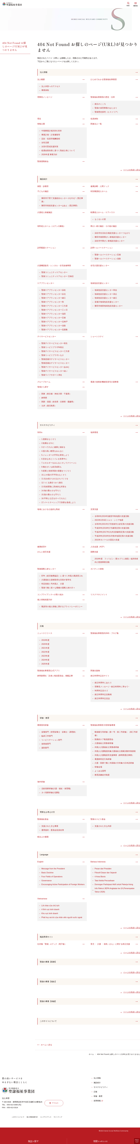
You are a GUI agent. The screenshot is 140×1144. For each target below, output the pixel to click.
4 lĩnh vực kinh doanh (50, 912)
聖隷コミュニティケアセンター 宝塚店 (57, 277)
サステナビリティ (48, 426)
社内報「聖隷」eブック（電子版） (51, 947)
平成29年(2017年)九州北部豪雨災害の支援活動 (114, 533)
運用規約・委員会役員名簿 (52, 832)
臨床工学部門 (47, 738)
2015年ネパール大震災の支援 (107, 541)
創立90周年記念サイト (100, 677)
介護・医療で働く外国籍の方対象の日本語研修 (114, 765)
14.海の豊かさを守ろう (51, 492)
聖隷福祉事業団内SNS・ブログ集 (105, 634)
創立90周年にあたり (103, 684)
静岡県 (44, 398)
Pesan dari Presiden (103, 871)
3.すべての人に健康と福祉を (53, 448)
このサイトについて (49, 1025)
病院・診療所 (43, 187)
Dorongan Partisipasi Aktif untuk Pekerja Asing (114, 887)
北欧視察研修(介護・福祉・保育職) (56, 790)
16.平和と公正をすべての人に (53, 499)
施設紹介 (44, 179)
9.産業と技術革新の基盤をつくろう (56, 472)
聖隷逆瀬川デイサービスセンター (55, 360)
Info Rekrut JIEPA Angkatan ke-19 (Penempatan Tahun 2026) (114, 892)
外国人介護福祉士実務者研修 (107, 749)
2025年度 (45, 665)
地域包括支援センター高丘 (106, 295)
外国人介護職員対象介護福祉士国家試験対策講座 (115, 753)
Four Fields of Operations (52, 879)
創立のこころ (100, 104)
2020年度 (45, 645)
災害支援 (94, 510)
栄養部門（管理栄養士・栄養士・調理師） (59, 734)
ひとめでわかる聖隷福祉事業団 (104, 80)
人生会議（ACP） (98, 548)
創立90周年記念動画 (103, 696)
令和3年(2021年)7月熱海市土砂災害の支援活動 (114, 525)
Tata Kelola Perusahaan (104, 883)
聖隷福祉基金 (43, 821)
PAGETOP (137, 1141)
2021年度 (45, 649)
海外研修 (41, 783)
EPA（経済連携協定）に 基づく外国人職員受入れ (62, 577)
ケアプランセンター (45, 284)
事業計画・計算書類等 (50, 135)
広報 (42, 627)
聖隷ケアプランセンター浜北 (53, 295)
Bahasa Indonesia (98, 864)
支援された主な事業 (49, 828)
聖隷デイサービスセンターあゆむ (55, 368)
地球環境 (94, 433)
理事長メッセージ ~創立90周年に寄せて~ (112, 688)
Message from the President (53, 871)
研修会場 (98, 769)
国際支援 (94, 553)
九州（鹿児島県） (48, 406)
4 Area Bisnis (100, 879)
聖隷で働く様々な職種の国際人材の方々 (58, 589)
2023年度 (45, 657)
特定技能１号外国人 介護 (52, 585)
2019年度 (45, 641)
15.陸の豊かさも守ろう (51, 495)
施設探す (33, 1141)
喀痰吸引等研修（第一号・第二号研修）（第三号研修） (116, 735)
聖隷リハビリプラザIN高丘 (52, 348)
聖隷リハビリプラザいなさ (52, 356)
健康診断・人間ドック (100, 187)
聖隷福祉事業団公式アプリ (48, 672)
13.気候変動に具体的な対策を (53, 488)
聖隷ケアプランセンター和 (52, 303)
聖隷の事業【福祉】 (49, 984)
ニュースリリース (44, 634)
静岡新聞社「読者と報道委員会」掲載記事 (55, 677)
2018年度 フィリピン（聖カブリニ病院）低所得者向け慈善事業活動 (116, 561)
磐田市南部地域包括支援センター (109, 307)
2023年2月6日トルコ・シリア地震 (109, 521)
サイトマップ (64, 1121)
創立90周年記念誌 (102, 700)
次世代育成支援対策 (49, 147)
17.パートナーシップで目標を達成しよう (58, 503)
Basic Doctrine (47, 875)
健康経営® (41, 548)
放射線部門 (46, 745)
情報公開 (41, 124)
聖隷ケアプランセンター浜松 (53, 291)
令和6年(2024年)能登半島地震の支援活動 (112, 517)
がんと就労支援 (43, 553)
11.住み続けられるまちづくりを (54, 480)
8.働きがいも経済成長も (51, 468)
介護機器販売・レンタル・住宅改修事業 (54, 266)
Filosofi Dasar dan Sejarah (106, 875)
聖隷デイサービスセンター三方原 (55, 352)
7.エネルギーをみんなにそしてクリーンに (59, 464)
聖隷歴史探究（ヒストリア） (107, 112)
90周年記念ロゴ (101, 692)
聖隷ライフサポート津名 (51, 376)
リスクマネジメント (99, 596)
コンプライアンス (50, 1121)
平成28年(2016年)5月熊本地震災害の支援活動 (114, 537)
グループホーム (43, 382)
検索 (128, 5)
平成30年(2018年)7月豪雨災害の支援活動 (112, 529)
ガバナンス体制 (97, 570)
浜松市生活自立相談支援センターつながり (112, 234)
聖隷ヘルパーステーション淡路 (108, 259)
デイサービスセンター (46, 337)
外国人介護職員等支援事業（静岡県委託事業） (114, 757)
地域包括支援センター (100, 284)
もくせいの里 (100, 220)
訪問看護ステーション (46, 248)
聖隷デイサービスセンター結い (54, 372)
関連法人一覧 (96, 124)
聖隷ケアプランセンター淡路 (53, 326)
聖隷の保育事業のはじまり (106, 108)
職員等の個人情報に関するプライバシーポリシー (61, 607)
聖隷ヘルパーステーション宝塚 (108, 255)
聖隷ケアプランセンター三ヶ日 (54, 310)
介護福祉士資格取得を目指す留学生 (56, 581)
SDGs (39, 433)
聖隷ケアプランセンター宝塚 (53, 318)
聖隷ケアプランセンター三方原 (54, 307)
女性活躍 (45, 143)
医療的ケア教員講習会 (104, 741)
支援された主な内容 (103, 828)
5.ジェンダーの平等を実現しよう (55, 456)
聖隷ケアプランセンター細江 (53, 299)
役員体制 (94, 119)
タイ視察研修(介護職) (50, 794)
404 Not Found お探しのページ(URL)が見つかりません (14, 46)
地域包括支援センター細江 (106, 299)
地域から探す (43, 388)
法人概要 (41, 80)
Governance (46, 883)
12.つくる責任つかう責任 (52, 484)
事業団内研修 (43, 727)
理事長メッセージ (44, 97)
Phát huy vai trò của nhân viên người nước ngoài (61, 920)
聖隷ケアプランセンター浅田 (53, 314)
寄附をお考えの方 (48, 814)
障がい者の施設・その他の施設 (104, 227)
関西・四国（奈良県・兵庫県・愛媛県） (58, 402)
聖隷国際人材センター (46, 570)
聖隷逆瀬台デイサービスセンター (55, 364)
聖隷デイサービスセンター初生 (54, 344)
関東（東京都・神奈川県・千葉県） (56, 394)
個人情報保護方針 (44, 601)
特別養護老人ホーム (99, 192)
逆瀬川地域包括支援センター (107, 303)
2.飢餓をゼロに (47, 444)
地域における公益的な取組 (48, 510)
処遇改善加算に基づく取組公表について (58, 151)
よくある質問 (100, 773)
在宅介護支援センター (100, 266)
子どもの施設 (43, 192)
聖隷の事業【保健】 (49, 1005)
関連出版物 (95, 672)
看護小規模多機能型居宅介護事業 (105, 382)
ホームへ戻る (46, 1049)
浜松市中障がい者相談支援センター (109, 242)
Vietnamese (42, 901)
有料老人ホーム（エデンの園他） (51, 227)
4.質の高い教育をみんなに (52, 452)
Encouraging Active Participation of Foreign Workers (63, 887)
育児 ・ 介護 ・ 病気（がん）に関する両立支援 (110, 947)
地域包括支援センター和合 (106, 291)
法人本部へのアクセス (50, 87)
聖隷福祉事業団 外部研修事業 (103, 727)
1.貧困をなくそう (48, 440)
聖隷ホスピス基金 (98, 821)
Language (44, 857)
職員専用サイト (47, 939)
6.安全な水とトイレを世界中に (54, 460)
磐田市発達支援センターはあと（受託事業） (60, 206)
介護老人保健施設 (44, 213)
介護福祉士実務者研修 (104, 745)
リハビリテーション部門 (51, 742)
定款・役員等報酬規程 (50, 139)
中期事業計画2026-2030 (51, 131)
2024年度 (45, 661)
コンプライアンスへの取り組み (50, 596)
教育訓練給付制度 (102, 777)
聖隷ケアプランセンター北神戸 (54, 322)
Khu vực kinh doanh (49, 916)
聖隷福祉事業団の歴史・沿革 (103, 97)
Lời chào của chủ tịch (50, 908)
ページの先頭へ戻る (131, 170)
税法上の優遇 (43, 839)
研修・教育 (45, 719)
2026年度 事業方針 (49, 155)
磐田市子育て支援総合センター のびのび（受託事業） (62, 200)
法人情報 (44, 72)
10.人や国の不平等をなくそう (53, 476)
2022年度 (45, 653)
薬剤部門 (45, 749)
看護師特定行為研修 (103, 761)
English (40, 864)
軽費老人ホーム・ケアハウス (103, 213)
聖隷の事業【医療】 (49, 964)
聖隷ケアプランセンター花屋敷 (54, 330)
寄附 (100, 1141)
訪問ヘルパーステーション (102, 248)
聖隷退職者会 (43, 162)
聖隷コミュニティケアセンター (54, 273)
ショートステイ (97, 337)
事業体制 (45, 91)
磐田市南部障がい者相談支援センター (110, 238)
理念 (39, 119)
